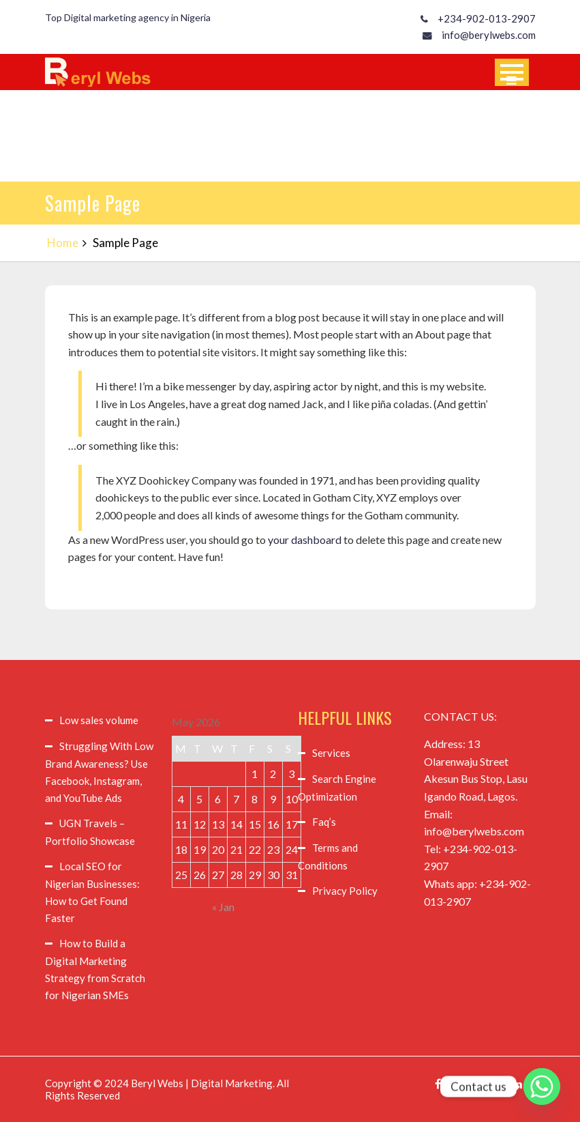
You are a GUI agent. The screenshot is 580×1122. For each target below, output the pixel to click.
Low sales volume (98, 720)
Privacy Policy (345, 890)
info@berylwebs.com (489, 35)
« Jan (223, 906)
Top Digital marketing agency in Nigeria (128, 17)
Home (62, 242)
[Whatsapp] (541, 1086)
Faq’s (324, 822)
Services (331, 753)
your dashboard (304, 539)
